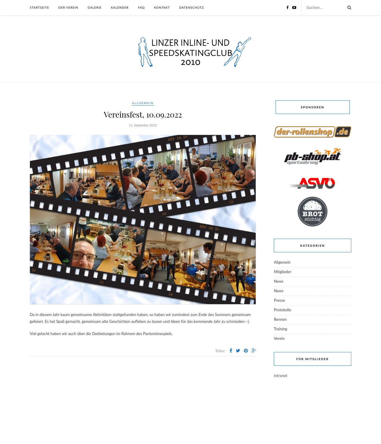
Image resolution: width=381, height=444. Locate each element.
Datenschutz (191, 7)
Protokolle (282, 309)
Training (280, 328)
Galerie (95, 7)
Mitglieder (282, 271)
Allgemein (143, 103)
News (278, 281)
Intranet (280, 375)
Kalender (120, 7)
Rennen (280, 319)
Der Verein (68, 7)
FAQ (141, 7)
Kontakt (162, 7)
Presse (279, 300)
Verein (279, 338)
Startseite (39, 7)
